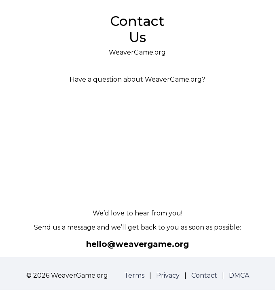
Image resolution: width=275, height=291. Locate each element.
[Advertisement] (137, 146)
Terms (134, 275)
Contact (204, 275)
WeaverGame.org (137, 52)
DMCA (239, 275)
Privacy (168, 275)
